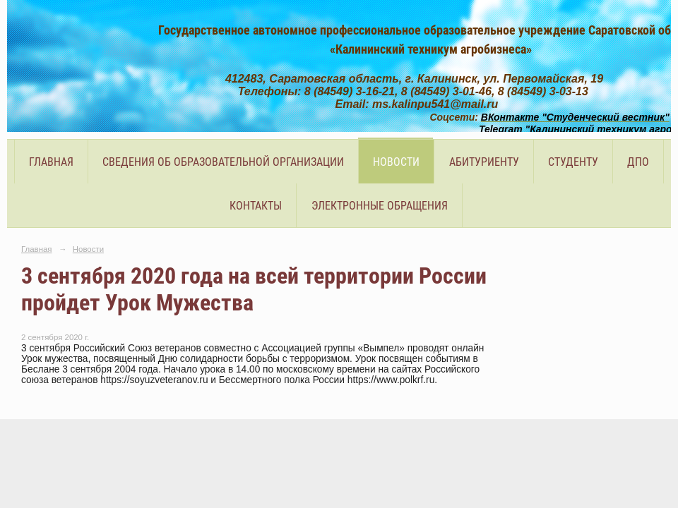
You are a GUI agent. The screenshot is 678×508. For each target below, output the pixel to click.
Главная (51, 162)
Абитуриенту (484, 162)
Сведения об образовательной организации (223, 162)
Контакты (256, 205)
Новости (396, 162)
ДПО (638, 162)
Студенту (573, 162)
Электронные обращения (379, 205)
